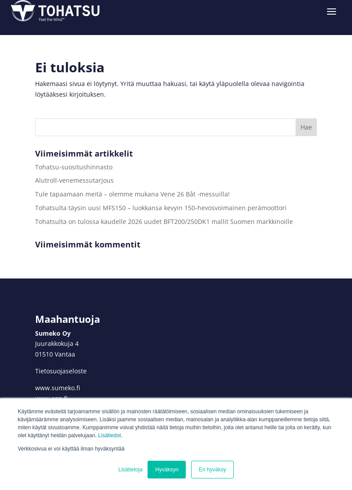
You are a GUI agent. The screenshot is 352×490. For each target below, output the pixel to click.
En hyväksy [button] (212, 469)
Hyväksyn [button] (166, 469)
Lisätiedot (109, 435)
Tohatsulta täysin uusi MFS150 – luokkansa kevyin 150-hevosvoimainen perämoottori (161, 208)
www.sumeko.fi (57, 388)
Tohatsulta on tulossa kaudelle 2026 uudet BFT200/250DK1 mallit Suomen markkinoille (164, 221)
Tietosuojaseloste (61, 371)
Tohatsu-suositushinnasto (73, 167)
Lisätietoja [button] (130, 469)
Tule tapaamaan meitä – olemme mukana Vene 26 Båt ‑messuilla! (133, 194)
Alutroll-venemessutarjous (74, 180)
